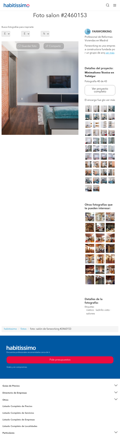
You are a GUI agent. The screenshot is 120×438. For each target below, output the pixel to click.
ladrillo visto (103, 310)
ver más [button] (109, 53)
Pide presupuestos (60, 360)
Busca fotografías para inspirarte (18, 27)
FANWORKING (102, 31)
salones (90, 314)
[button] (60, 386)
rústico (90, 310)
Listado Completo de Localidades (19, 426)
